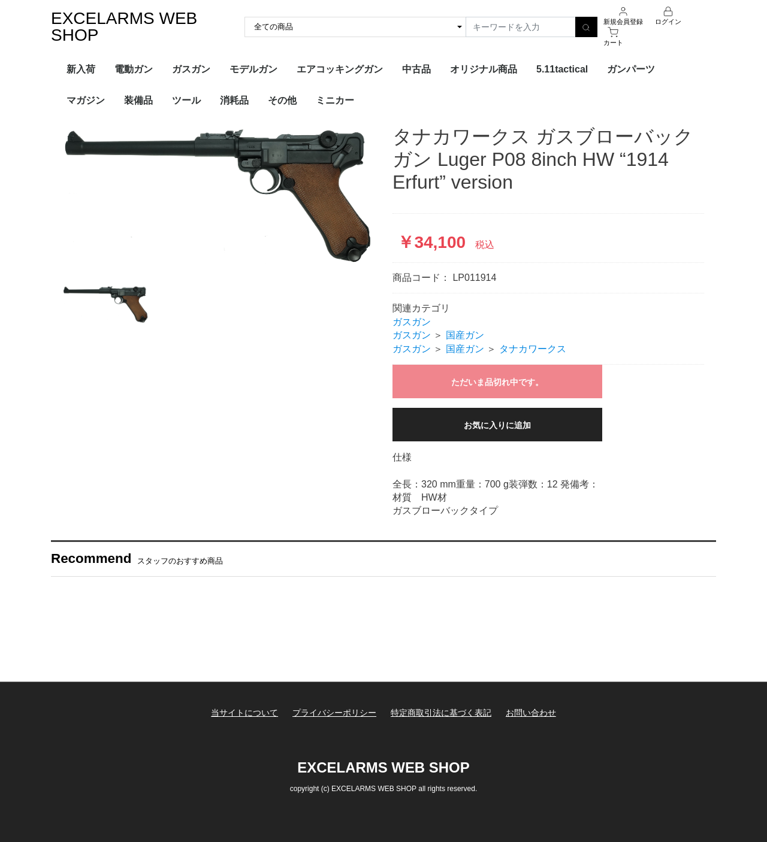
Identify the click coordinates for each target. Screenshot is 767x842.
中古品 (416, 69)
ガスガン (191, 69)
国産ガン (465, 335)
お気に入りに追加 (497, 425)
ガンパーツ (631, 69)
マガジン (86, 100)
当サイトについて (243, 712)
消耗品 (234, 100)
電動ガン (133, 69)
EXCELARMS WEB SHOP (124, 26)
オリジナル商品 (483, 69)
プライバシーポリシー (334, 712)
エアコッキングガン (340, 69)
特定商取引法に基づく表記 (441, 712)
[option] (219, 196)
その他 (282, 100)
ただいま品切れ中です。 (497, 382)
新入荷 (81, 69)
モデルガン (253, 69)
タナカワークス (532, 349)
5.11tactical (562, 69)
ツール (186, 100)
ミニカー (335, 100)
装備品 (138, 100)
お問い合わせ (531, 712)
